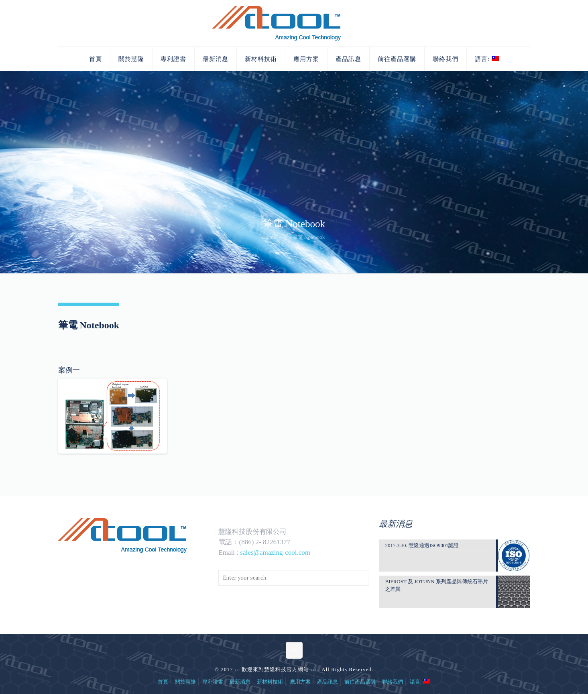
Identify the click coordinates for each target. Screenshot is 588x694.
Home (269, 237)
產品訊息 (327, 682)
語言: (420, 682)
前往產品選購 (360, 682)
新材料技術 (270, 682)
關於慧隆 (185, 682)
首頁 (163, 682)
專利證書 (212, 682)
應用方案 (300, 682)
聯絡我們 (392, 682)
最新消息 (240, 682)
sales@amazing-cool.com (275, 552)
